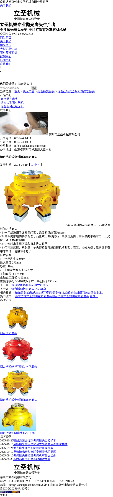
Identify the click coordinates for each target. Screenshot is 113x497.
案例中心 (5, 56)
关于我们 (5, 5)
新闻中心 (5, 60)
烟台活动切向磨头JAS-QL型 (29, 288)
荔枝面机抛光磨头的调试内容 (31, 459)
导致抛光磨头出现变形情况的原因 (34, 451)
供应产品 (28, 91)
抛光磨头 (5, 45)
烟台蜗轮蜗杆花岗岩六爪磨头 (29, 285)
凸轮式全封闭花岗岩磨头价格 (45, 292)
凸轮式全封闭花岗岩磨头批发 (83, 292)
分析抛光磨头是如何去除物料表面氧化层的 (40, 444)
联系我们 (5, 63)
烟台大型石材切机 (12, 102)
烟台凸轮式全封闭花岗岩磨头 (76, 91)
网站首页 (5, 37)
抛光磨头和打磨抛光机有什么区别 (34, 455)
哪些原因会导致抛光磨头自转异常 (34, 440)
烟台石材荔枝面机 (12, 106)
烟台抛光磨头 (46, 91)
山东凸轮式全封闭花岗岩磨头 (33, 296)
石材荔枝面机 (8, 52)
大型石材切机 (8, 48)
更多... (94, 296)
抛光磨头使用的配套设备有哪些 (33, 447)
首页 (17, 91)
